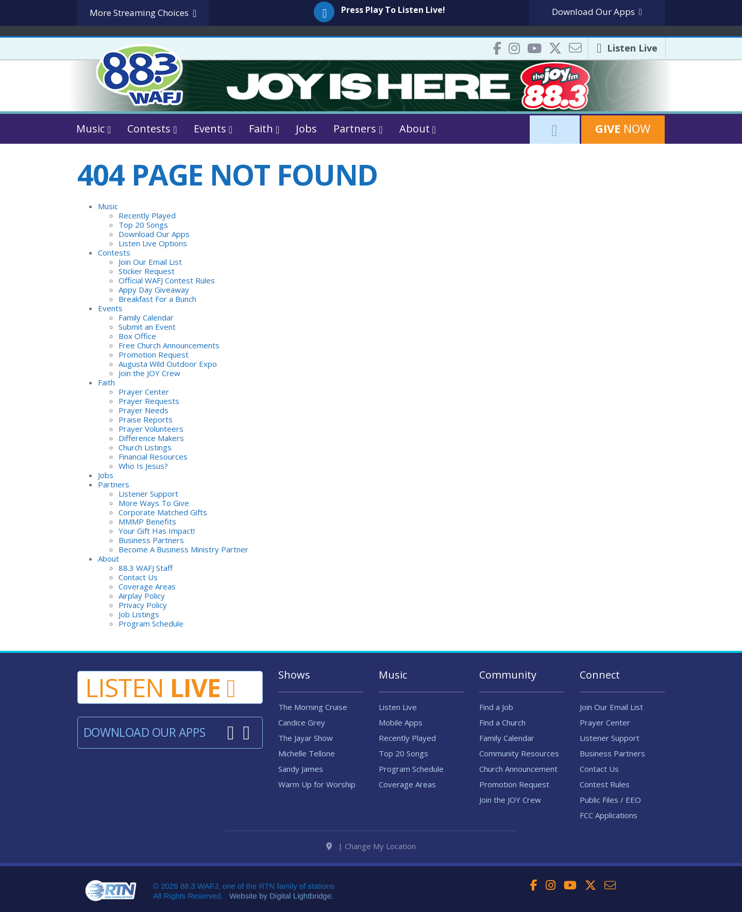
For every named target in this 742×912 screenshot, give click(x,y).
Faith (106, 382)
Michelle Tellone (306, 753)
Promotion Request (154, 354)
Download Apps (597, 12)
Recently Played (147, 215)
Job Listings (139, 614)
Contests (114, 252)
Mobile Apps (401, 722)
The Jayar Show (305, 738)
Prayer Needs (143, 410)
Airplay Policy (142, 595)
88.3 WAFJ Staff (146, 568)
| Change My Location (371, 846)
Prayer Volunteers (151, 429)
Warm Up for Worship (317, 784)
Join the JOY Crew (149, 373)
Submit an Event (147, 327)
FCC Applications (608, 815)
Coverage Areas (147, 586)
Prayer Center (144, 391)
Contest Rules (605, 784)
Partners (113, 484)
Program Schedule (151, 623)
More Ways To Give (154, 503)
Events (110, 308)
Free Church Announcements (169, 345)
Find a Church (502, 722)
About (108, 558)
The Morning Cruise (312, 707)
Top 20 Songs (143, 224)
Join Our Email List (150, 262)
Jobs (306, 129)
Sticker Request (147, 271)
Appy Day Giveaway (154, 289)
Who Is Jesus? (143, 466)
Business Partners (151, 540)
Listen (160, 687)
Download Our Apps (154, 234)
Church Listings (145, 447)
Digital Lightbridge (300, 895)
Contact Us (138, 577)
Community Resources (519, 753)
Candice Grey (301, 722)
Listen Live (398, 707)
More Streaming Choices (143, 13)
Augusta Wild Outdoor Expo (168, 364)
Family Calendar (146, 317)
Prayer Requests (149, 401)
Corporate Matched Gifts (163, 512)
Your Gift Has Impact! (157, 531)
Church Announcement (518, 769)
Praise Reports (146, 419)
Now (622, 128)
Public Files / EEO (610, 800)
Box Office (137, 336)
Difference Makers (151, 438)
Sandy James (300, 769)
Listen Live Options (153, 243)
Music (108, 206)
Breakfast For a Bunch (157, 299)
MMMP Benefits (147, 521)
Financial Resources (153, 456)
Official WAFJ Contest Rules (167, 280)
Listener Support (148, 493)
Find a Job (496, 707)
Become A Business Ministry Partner (183, 549)
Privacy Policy (143, 605)
